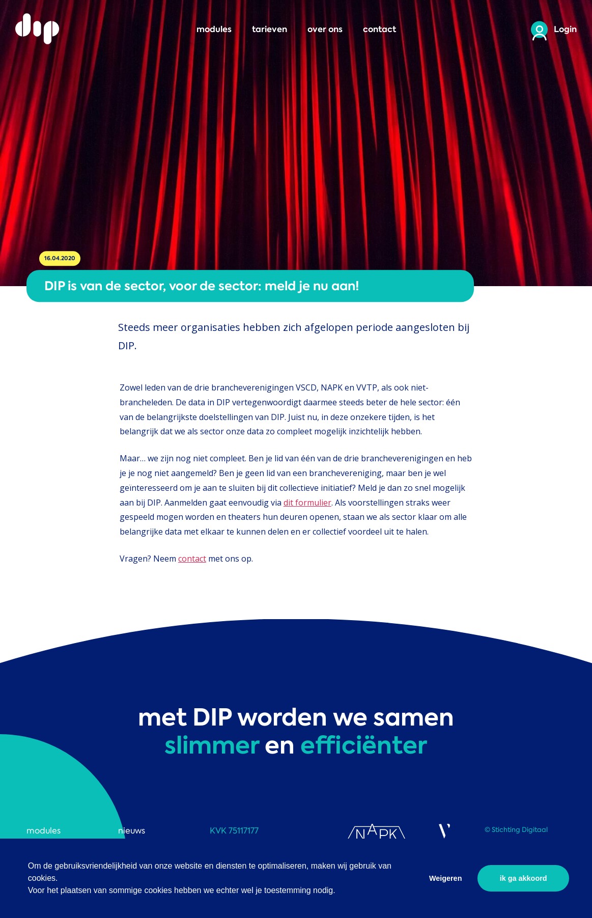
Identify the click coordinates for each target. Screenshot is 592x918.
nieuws (131, 830)
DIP (38, 29)
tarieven (269, 29)
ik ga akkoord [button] (523, 878)
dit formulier (307, 502)
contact (379, 29)
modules (214, 29)
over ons (325, 29)
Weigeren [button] (445, 878)
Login (565, 29)
